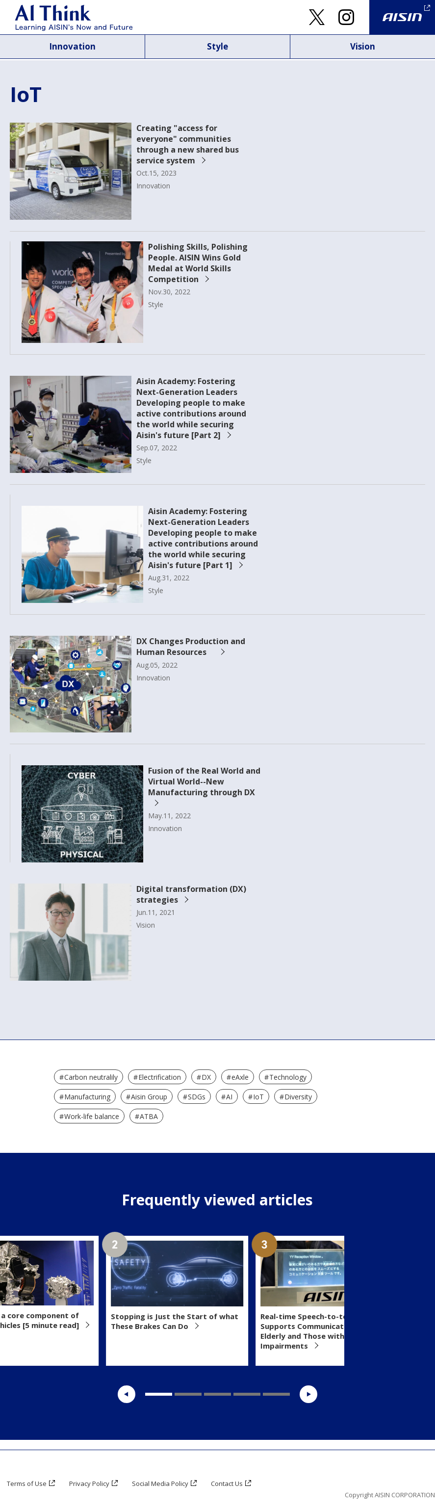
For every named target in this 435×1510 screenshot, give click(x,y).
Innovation (73, 46)
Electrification (159, 1077)
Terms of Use (29, 1483)
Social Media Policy (169, 1483)
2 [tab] (188, 1394)
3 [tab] (217, 1394)
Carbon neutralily (91, 1077)
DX (206, 1077)
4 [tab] (246, 1394)
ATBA (149, 1116)
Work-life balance (91, 1116)
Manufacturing (87, 1096)
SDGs (196, 1096)
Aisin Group (149, 1096)
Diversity (298, 1096)
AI (229, 1096)
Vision (363, 46)
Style (217, 46)
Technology (288, 1077)
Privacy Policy (95, 1483)
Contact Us (239, 1483)
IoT (258, 1096)
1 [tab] (158, 1394)
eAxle (240, 1077)
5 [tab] (276, 1394)
